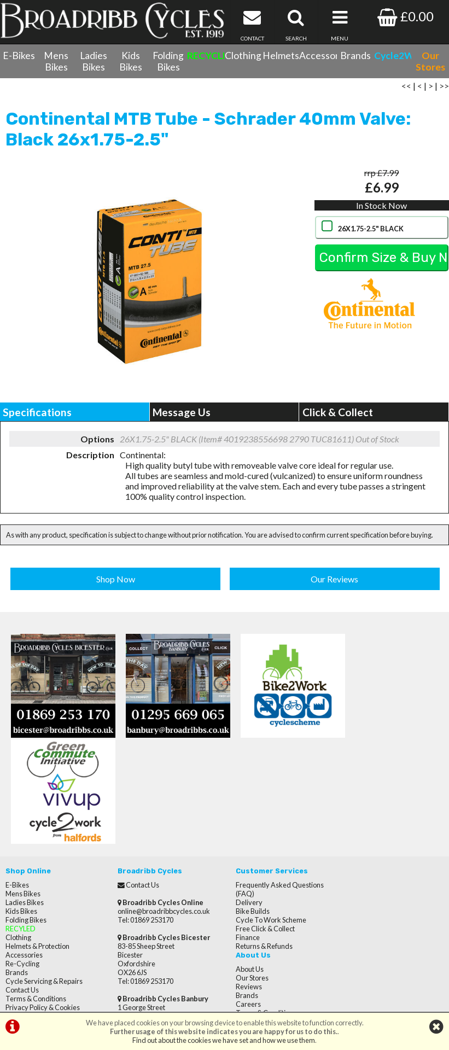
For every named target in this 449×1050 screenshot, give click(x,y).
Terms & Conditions (35, 890)
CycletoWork (25, 908)
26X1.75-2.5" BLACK (370, 232)
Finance (242, 829)
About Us (356, 777)
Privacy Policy (363, 829)
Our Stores (21, 917)
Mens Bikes (56, 61)
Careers (355, 812)
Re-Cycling (22, 855)
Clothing (243, 55)
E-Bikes (19, 55)
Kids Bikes (130, 61)
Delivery (243, 794)
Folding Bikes (168, 61)
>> (444, 89)
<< (406, 89)
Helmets (281, 55)
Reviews (355, 794)
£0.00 (405, 16)
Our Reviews (334, 581)
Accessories (317, 55)
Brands (355, 55)
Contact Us (22, 882)
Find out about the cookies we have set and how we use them (223, 1040)
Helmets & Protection (37, 838)
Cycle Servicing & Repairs (44, 873)
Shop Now (115, 581)
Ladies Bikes (93, 61)
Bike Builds (247, 803)
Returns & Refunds (258, 838)
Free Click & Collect (259, 820)
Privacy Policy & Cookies (42, 899)
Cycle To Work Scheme (265, 812)
